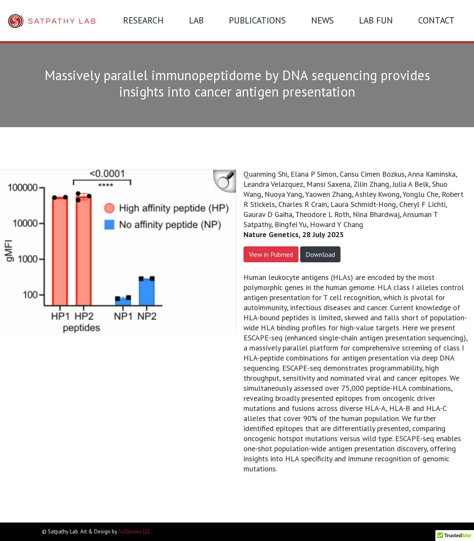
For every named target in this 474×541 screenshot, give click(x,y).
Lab (196, 20)
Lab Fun (376, 20)
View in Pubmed (271, 254)
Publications (257, 20)
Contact (436, 20)
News (322, 20)
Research (143, 20)
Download (320, 254)
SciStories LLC (134, 531)
